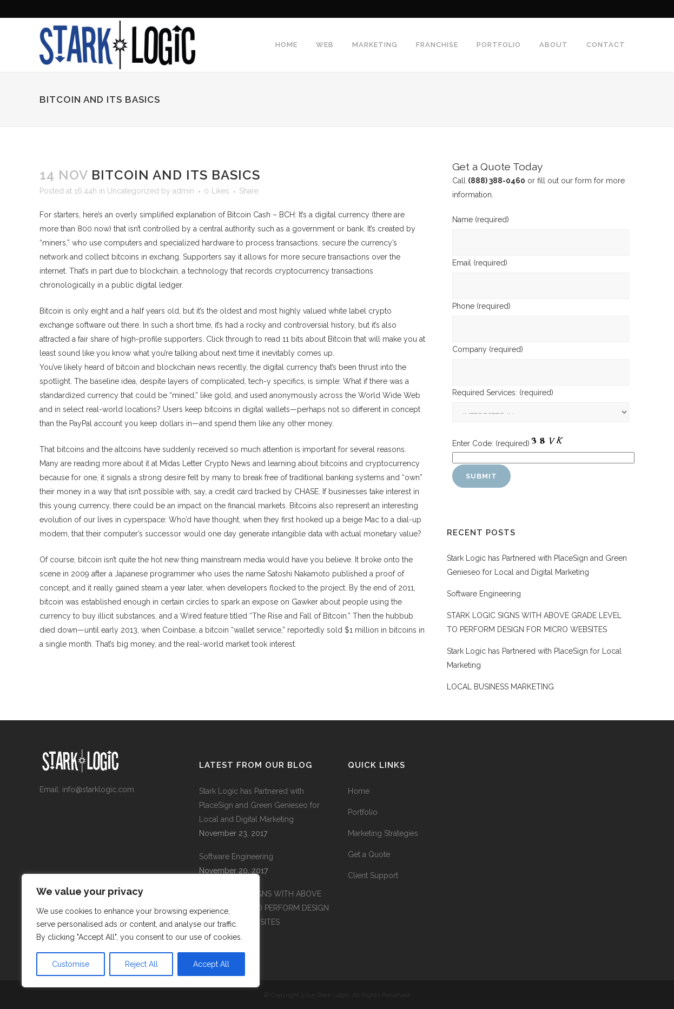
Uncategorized (133, 191)
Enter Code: (491, 443)
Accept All (211, 964)
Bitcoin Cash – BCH (261, 214)
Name (480, 219)
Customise (70, 964)
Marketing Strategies (383, 833)
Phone (481, 306)
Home (358, 791)
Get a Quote (369, 854)
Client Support (373, 875)
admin (183, 191)
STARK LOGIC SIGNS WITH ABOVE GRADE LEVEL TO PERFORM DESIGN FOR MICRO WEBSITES (264, 907)
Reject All (141, 964)
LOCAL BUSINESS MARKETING (500, 686)
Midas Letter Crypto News (205, 463)
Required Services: (502, 392)
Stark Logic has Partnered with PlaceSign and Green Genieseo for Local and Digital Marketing (259, 805)
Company (487, 349)
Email (479, 262)
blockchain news (186, 367)
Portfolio (363, 812)
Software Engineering (484, 593)
